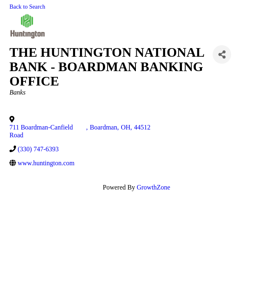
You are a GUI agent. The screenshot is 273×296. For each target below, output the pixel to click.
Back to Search (27, 6)
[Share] (222, 54)
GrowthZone (153, 187)
